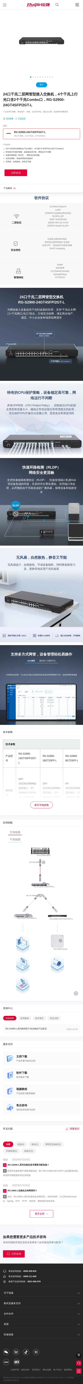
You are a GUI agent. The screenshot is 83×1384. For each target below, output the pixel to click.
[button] (30, 77)
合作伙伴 (8, 1313)
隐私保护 (24, 1369)
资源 (6, 1324)
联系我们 (36, 1369)
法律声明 (13, 1369)
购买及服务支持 (12, 1303)
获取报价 (78, 1371)
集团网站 (70, 1369)
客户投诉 (59, 1369)
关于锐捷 (8, 1293)
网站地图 (47, 1369)
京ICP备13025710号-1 (56, 1378)
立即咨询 (14, 1254)
